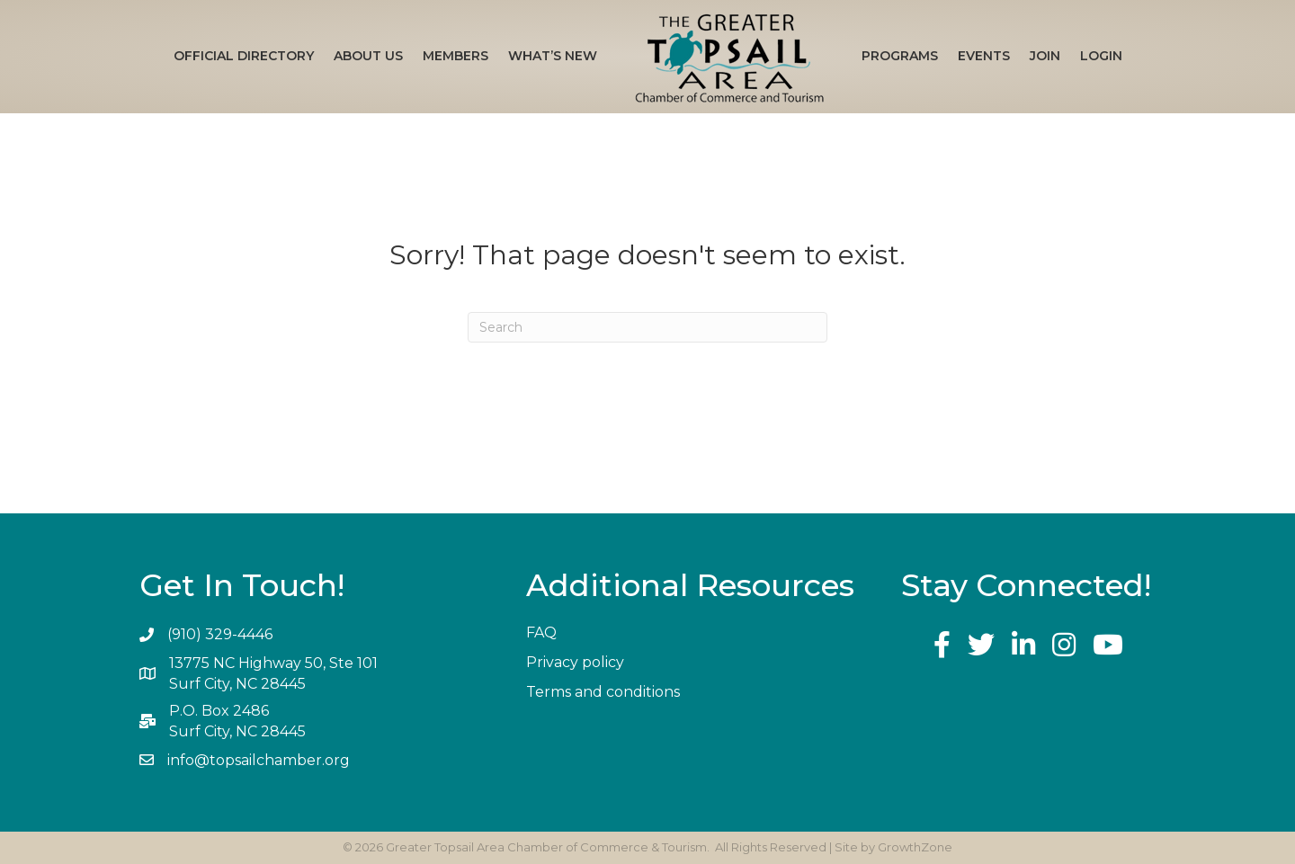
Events (984, 56)
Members (455, 56)
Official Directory (244, 56)
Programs (900, 56)
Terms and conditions (603, 691)
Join (1045, 56)
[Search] (647, 327)
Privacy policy (575, 662)
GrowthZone (915, 847)
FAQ (541, 632)
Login (1101, 56)
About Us (368, 56)
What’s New (552, 56)
